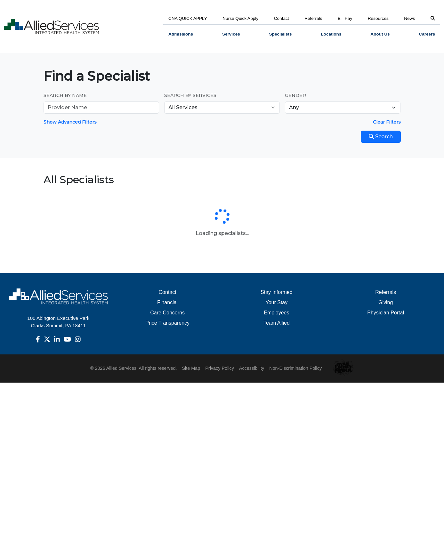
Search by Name (65, 95)
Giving (385, 302)
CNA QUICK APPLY (187, 18)
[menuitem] (180, 34)
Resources (378, 18)
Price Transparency (167, 323)
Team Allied (276, 323)
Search (381, 137)
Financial (167, 302)
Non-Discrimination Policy (295, 368)
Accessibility (251, 368)
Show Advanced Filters (70, 122)
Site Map (191, 368)
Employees (276, 312)
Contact (281, 18)
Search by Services (190, 95)
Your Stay (276, 302)
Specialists (280, 34)
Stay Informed (277, 292)
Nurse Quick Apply (240, 18)
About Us (380, 34)
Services (231, 34)
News (409, 18)
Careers (427, 34)
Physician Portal (385, 312)
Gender (295, 95)
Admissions (180, 34)
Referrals (313, 18)
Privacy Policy (219, 368)
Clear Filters (387, 122)
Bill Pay (345, 18)
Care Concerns (167, 312)
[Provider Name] (101, 107)
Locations (331, 34)
